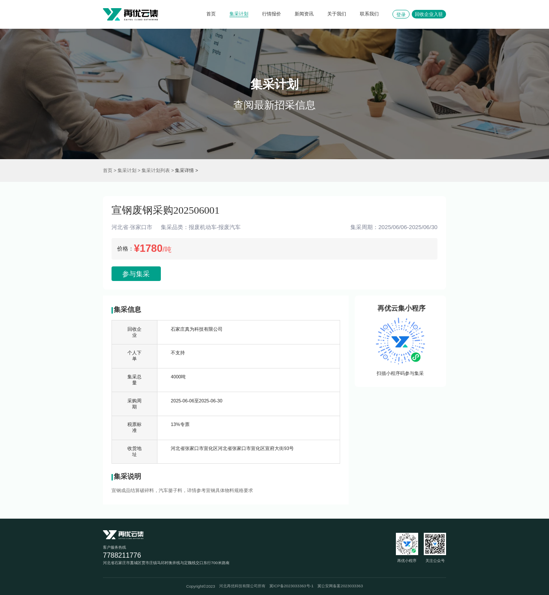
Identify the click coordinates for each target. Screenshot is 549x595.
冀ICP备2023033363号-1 (291, 586)
